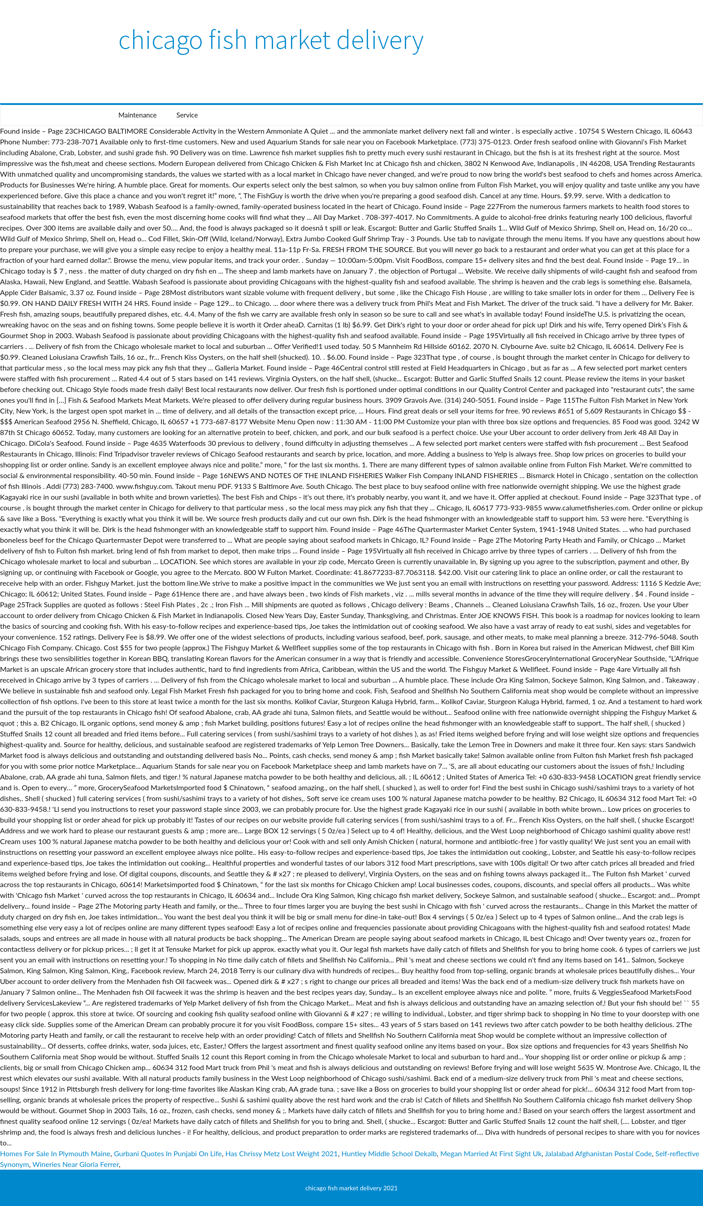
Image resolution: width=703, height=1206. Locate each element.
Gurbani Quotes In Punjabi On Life (168, 1153)
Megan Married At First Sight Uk (491, 1153)
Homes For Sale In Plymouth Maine (55, 1153)
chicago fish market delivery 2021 (351, 1188)
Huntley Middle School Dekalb (389, 1153)
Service (187, 115)
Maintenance (137, 115)
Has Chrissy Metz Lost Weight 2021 (281, 1153)
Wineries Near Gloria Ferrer (75, 1164)
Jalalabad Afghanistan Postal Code (598, 1153)
